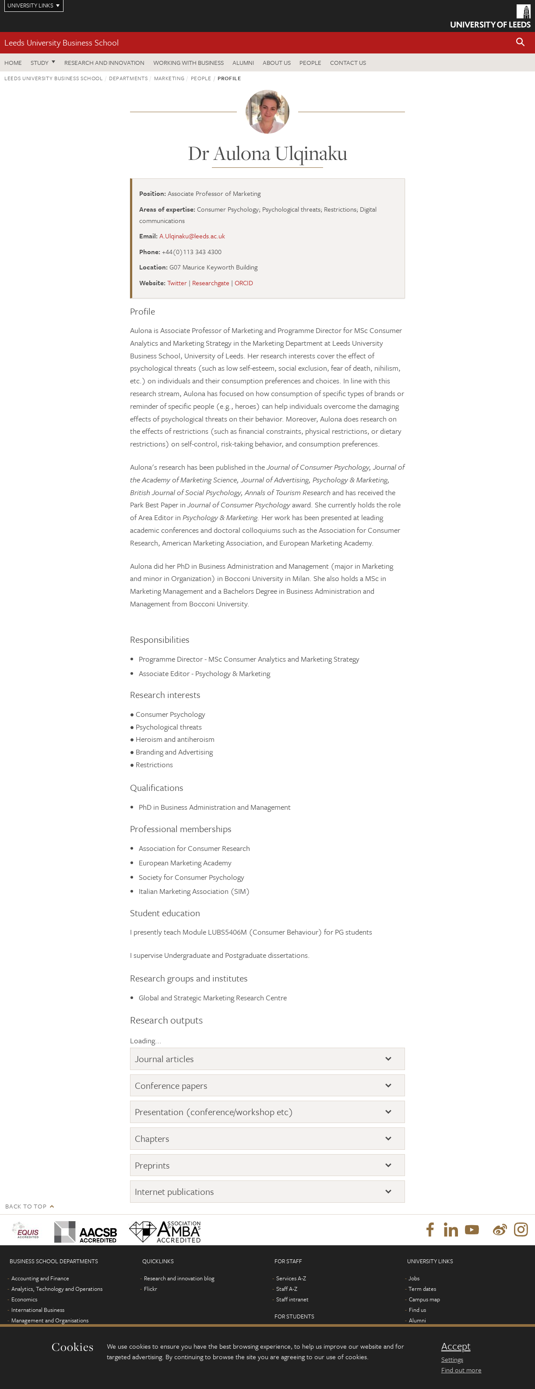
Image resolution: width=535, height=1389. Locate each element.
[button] (520, 43)
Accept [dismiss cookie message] (456, 1346)
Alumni (243, 62)
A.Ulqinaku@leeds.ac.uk (192, 236)
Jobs (413, 1278)
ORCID (244, 282)
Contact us (348, 62)
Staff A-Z (286, 1288)
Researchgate (210, 282)
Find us (417, 1309)
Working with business (188, 62)
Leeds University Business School (61, 42)
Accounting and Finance (40, 1278)
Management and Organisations (49, 1320)
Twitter (177, 282)
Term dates (422, 1288)
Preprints (152, 1165)
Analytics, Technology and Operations (56, 1288)
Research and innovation (104, 62)
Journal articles (164, 1058)
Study (40, 62)
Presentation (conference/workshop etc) (214, 1111)
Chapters (152, 1138)
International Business (37, 1309)
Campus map (424, 1299)
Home (13, 62)
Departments (128, 78)
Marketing (169, 78)
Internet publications (174, 1191)
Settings (452, 1359)
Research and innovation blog (179, 1278)
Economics (24, 1299)
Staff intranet (292, 1299)
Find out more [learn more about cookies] (461, 1370)
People (310, 62)
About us (277, 62)
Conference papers (171, 1085)
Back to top (25, 1206)
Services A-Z (291, 1278)
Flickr (150, 1288)
